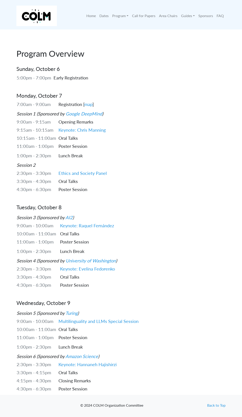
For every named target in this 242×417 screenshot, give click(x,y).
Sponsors (205, 16)
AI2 (69, 217)
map (88, 104)
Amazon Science (81, 356)
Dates (104, 16)
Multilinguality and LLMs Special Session (98, 321)
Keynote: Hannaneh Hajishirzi (87, 364)
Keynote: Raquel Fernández (87, 225)
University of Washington (91, 260)
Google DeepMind (84, 113)
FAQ (220, 16)
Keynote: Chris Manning (82, 130)
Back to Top (216, 405)
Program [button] (119, 16)
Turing (71, 313)
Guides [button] (186, 16)
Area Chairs (168, 16)
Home (91, 16)
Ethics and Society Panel (82, 173)
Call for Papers (143, 16)
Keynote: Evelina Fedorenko (87, 268)
